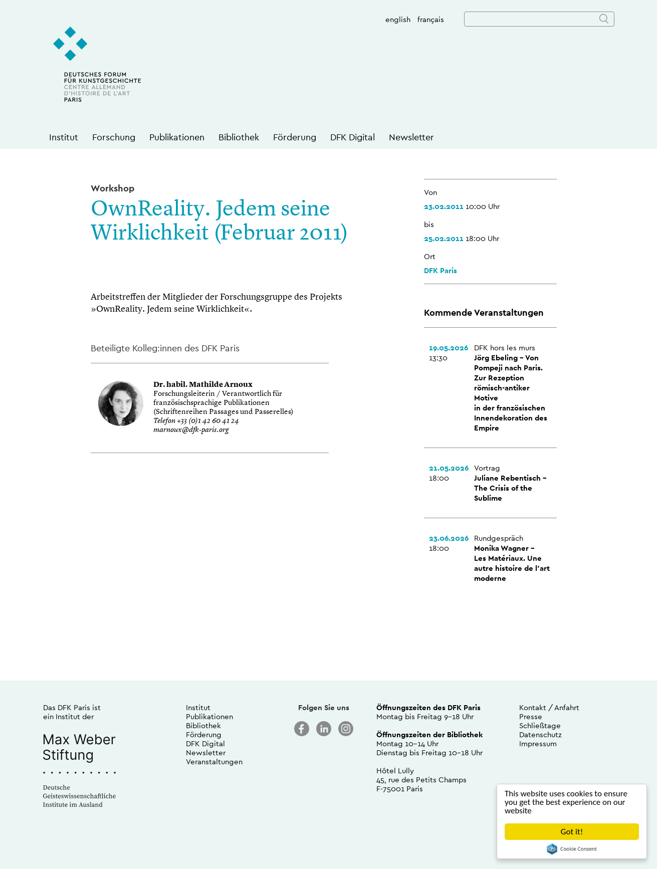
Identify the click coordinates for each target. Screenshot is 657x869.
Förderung (294, 137)
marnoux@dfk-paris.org (191, 430)
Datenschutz (540, 734)
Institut (63, 137)
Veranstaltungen (214, 761)
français (430, 19)
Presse (530, 716)
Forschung (113, 137)
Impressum (538, 743)
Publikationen (176, 137)
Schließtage (540, 725)
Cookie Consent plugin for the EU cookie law (572, 848)
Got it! (572, 831)
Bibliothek (238, 137)
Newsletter (411, 137)
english (397, 19)
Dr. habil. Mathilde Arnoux (203, 385)
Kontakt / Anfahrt (549, 707)
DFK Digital (352, 137)
